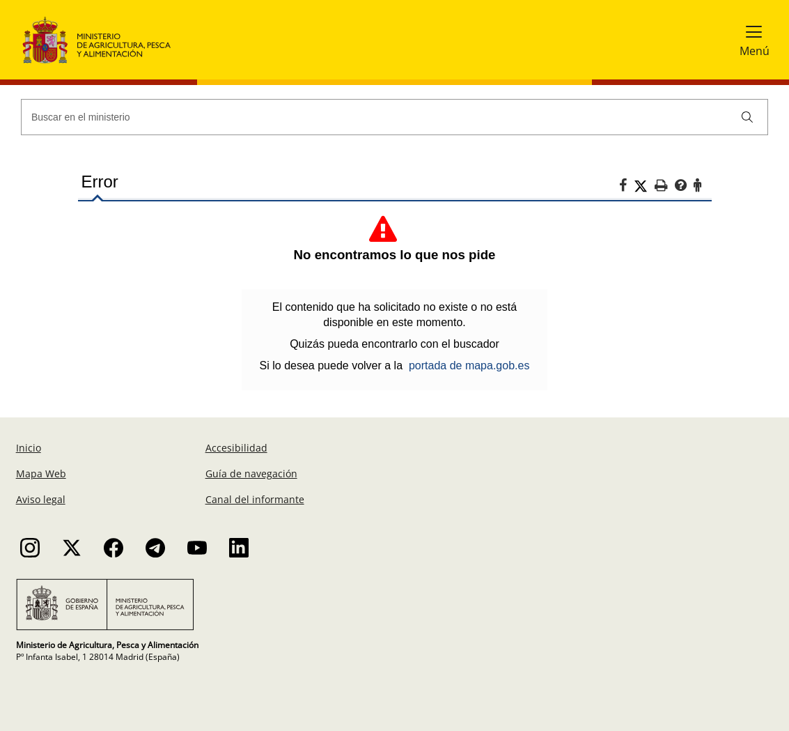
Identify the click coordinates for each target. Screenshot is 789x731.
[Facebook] (626, 187)
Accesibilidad (236, 447)
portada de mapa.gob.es (469, 365)
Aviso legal (40, 499)
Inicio (28, 447)
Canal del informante (254, 499)
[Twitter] (644, 186)
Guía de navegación (251, 473)
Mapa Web (41, 473)
